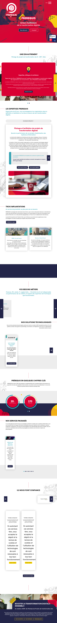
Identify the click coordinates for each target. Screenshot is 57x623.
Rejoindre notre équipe (28, 92)
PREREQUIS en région (11, 224)
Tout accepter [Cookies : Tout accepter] (19, 619)
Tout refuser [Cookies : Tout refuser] (28, 619)
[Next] (55, 84)
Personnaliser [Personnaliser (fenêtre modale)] (38, 619)
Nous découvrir (23, 30)
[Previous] (1, 311)
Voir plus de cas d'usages (28, 578)
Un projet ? (35, 30)
